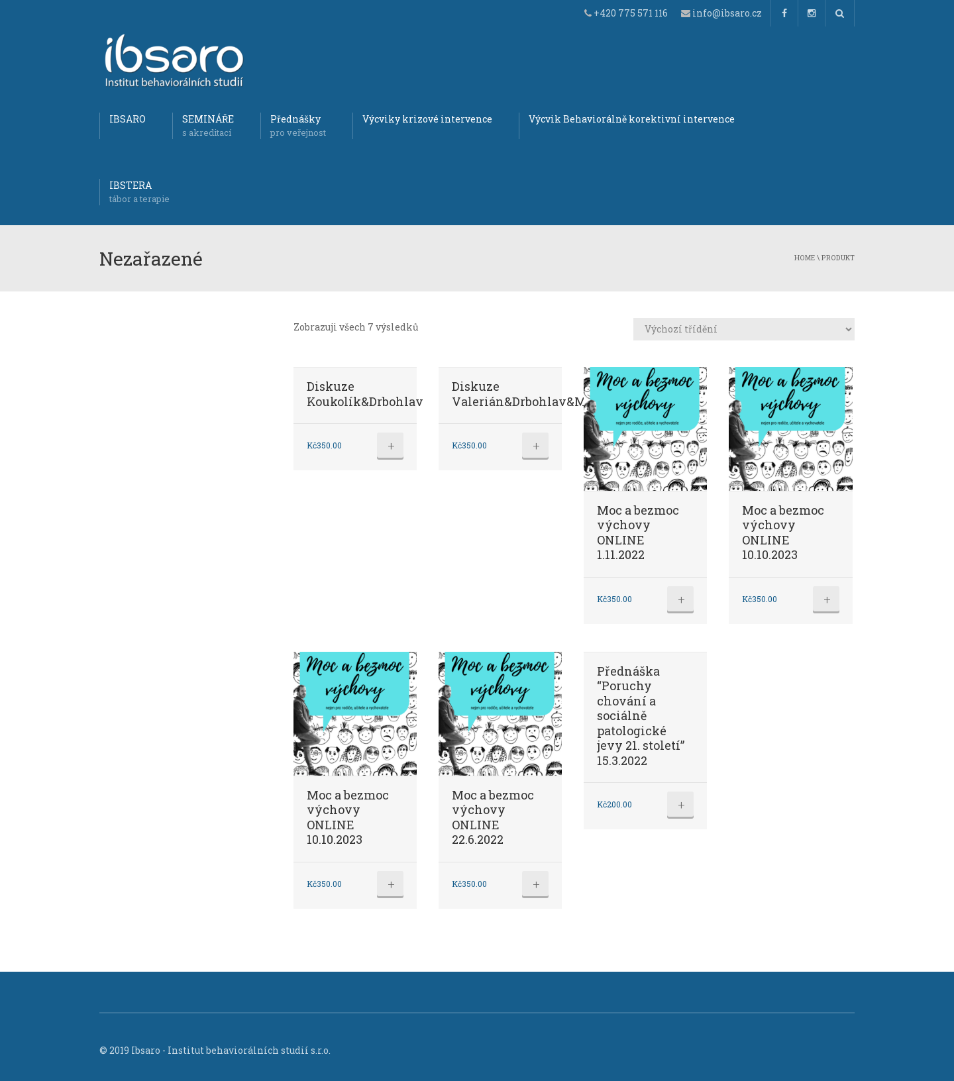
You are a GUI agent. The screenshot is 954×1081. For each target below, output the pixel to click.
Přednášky (298, 126)
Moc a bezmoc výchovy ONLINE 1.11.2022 (638, 532)
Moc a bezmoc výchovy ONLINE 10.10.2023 (783, 532)
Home (804, 257)
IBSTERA (139, 192)
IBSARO (127, 119)
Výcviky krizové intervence (427, 119)
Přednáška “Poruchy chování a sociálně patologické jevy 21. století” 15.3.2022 (640, 715)
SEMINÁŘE (208, 126)
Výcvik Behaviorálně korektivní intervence (632, 119)
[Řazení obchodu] (744, 329)
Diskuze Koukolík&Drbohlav (365, 393)
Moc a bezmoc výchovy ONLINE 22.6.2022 (493, 817)
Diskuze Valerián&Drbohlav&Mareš (531, 393)
